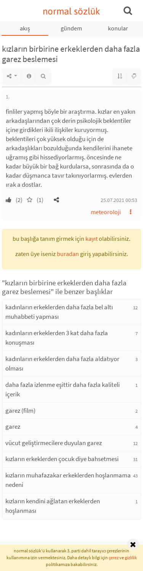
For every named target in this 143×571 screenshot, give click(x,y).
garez (12, 426)
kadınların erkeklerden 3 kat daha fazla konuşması (56, 338)
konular (118, 28)
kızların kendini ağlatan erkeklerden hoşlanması (52, 506)
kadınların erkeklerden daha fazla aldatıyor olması (62, 364)
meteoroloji (106, 212)
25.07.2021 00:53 (119, 200)
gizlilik (131, 557)
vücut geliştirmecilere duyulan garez (53, 443)
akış (25, 28)
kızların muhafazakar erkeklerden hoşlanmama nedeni (68, 480)
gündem (71, 28)
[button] (56, 200)
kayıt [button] (91, 238)
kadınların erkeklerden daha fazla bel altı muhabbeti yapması (59, 312)
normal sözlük (71, 11)
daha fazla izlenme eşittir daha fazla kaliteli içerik (62, 389)
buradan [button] (68, 254)
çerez (114, 557)
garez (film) (20, 410)
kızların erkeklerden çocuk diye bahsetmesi (62, 459)
